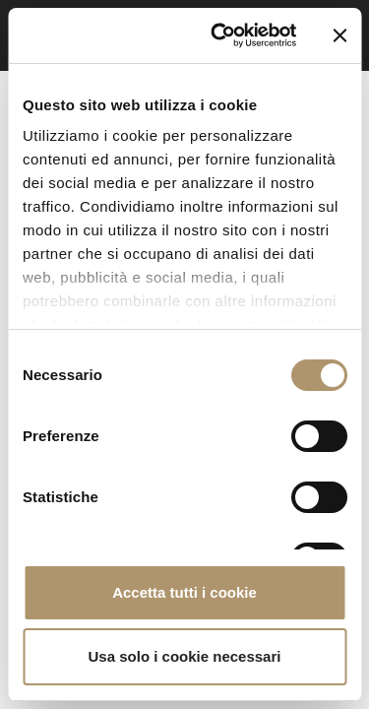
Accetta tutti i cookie (184, 592)
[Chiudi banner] (339, 35)
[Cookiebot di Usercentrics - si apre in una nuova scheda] (220, 35)
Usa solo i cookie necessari (185, 656)
